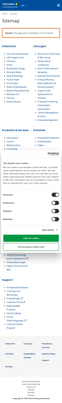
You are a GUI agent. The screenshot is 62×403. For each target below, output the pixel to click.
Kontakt (9, 366)
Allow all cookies (31, 238)
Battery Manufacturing (18, 90)
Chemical (11, 61)
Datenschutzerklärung (31, 384)
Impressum (31, 387)
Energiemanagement (48, 120)
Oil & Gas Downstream (18, 53)
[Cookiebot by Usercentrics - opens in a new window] (47, 154)
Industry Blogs (14, 313)
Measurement (13, 145)
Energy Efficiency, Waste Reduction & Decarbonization (47, 83)
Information (12, 137)
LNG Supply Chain (15, 57)
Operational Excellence (49, 75)
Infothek (39, 130)
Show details (48, 230)
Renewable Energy (16, 68)
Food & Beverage (15, 75)
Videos (41, 145)
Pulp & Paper (13, 79)
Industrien (9, 46)
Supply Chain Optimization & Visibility (45, 94)
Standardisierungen (16, 262)
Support (7, 280)
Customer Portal (16, 302)
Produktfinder (15, 298)
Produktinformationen (48, 137)
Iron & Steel (12, 83)
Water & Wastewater (17, 86)
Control (10, 141)
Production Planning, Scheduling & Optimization (48, 105)
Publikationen (44, 141)
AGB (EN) (31, 392)
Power (10, 64)
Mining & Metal (14, 72)
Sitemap (31, 395)
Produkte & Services (15, 130)
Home (4, 13)
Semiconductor (14, 101)
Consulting (12, 148)
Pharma (10, 97)
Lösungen (39, 46)
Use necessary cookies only (31, 247)
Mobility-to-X (13, 94)
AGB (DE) (31, 389)
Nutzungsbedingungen (31, 381)
